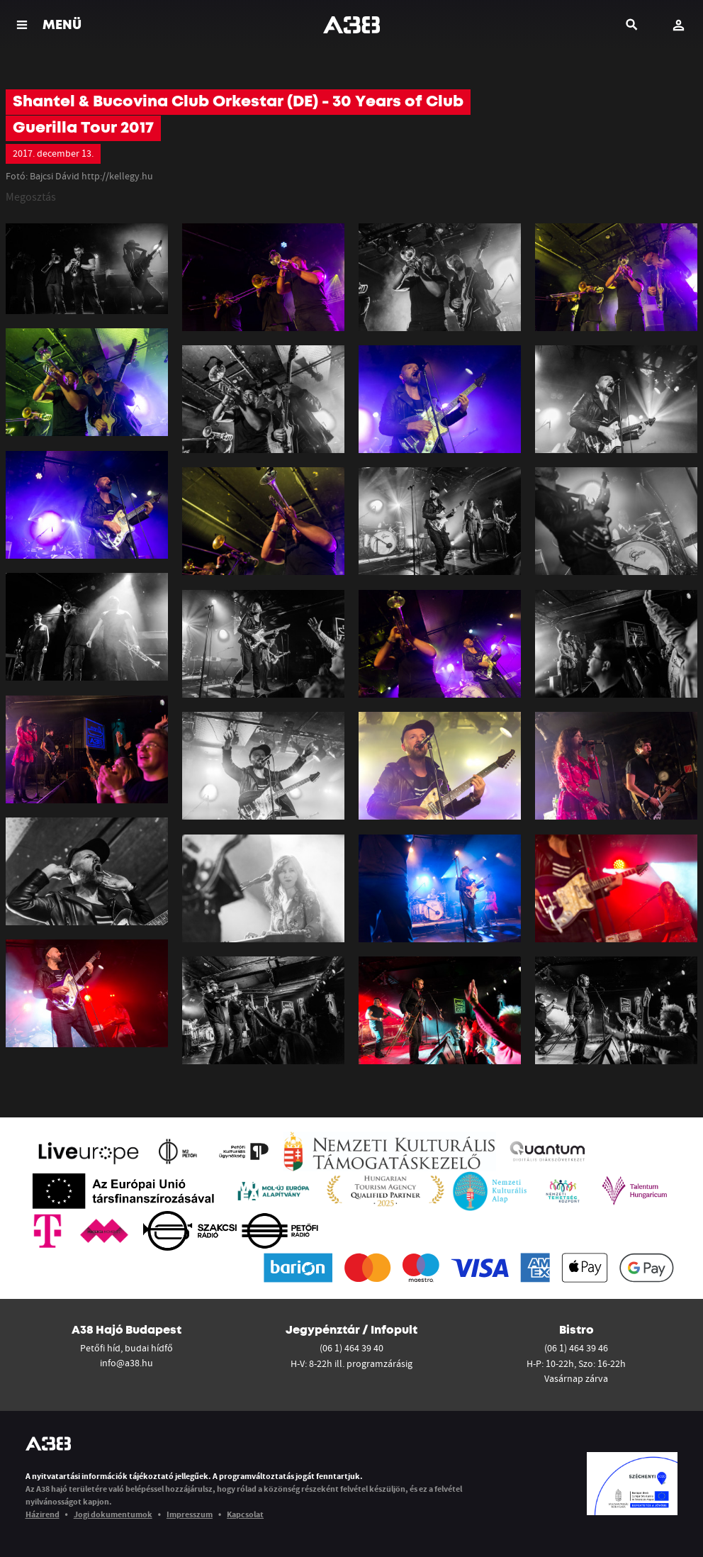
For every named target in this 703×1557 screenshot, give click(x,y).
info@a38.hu (126, 1362)
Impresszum (190, 1514)
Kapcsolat (245, 1514)
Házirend (43, 1514)
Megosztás (31, 196)
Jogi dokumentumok (113, 1514)
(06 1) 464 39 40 (351, 1347)
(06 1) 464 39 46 (576, 1347)
